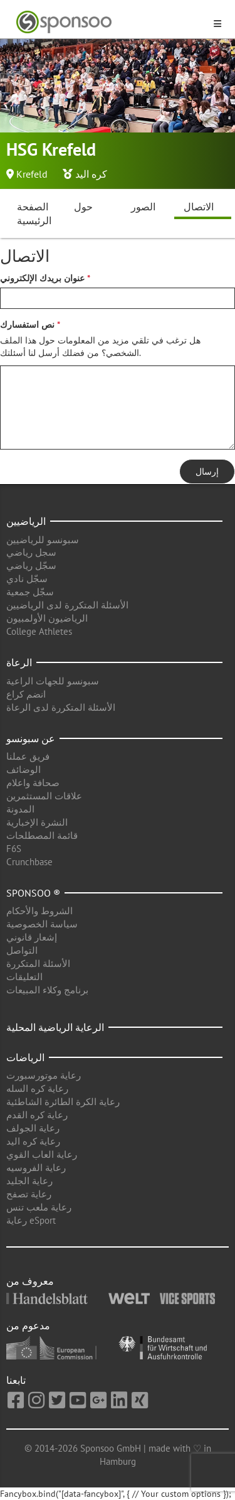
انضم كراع (26, 694)
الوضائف (23, 769)
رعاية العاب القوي (41, 1154)
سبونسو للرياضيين (42, 540)
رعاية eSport (31, 1220)
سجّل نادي (27, 579)
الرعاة (19, 662)
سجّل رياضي (31, 565)
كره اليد (91, 174)
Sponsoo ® (33, 893)
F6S (13, 849)
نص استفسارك (27, 324)
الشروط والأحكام (39, 911)
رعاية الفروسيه (36, 1168)
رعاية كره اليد (33, 1141)
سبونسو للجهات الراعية (52, 681)
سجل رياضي (31, 552)
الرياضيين (26, 521)
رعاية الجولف (33, 1128)
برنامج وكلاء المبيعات (47, 990)
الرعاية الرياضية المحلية (55, 1027)
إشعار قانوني (31, 937)
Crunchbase (29, 862)
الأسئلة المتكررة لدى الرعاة (60, 707)
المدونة (20, 809)
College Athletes (39, 631)
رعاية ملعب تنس (38, 1207)
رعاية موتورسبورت (43, 1075)
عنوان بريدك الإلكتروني (42, 278)
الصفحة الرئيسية (34, 213)
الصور (143, 206)
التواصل (22, 950)
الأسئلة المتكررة (38, 963)
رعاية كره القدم (37, 1115)
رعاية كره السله (37, 1088)
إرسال (207, 471)
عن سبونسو (30, 738)
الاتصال (199, 206)
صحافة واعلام (33, 783)
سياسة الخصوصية (42, 924)
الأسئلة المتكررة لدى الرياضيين (67, 605)
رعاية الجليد (29, 1181)
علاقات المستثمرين (44, 796)
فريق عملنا (28, 756)
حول (83, 206)
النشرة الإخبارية (37, 822)
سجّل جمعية (30, 592)
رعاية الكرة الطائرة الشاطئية (63, 1102)
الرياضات (25, 1057)
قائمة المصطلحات (42, 835)
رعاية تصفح (28, 1194)
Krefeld (32, 174)
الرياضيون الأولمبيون (47, 618)
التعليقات (24, 977)
